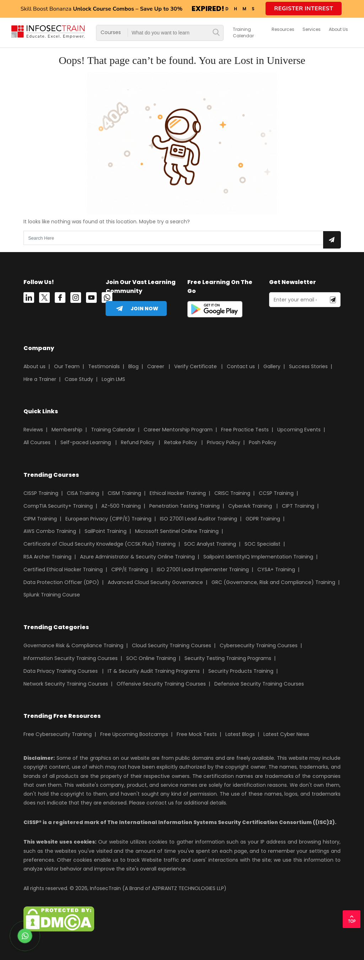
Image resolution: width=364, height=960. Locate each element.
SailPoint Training (106, 531)
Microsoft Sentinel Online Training (177, 531)
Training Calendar (243, 32)
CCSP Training (276, 493)
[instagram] (75, 299)
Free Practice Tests (245, 429)
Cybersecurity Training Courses (259, 645)
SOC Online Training (151, 658)
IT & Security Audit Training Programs (154, 671)
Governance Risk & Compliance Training (73, 645)
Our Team (67, 366)
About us (34, 366)
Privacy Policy (223, 442)
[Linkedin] (28, 299)
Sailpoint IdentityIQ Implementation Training (258, 556)
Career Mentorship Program (178, 429)
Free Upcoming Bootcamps (134, 734)
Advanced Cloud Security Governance (155, 582)
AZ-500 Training (121, 505)
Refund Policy (137, 442)
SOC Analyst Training (210, 543)
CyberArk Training (250, 505)
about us (338, 29)
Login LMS (113, 379)
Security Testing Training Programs (227, 658)
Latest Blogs (240, 734)
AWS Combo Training (49, 531)
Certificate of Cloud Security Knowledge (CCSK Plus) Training (99, 543)
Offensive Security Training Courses (161, 683)
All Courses (36, 442)
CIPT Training (298, 505)
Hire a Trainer (39, 379)
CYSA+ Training (276, 569)
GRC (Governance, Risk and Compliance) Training (273, 582)
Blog (133, 366)
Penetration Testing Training (184, 505)
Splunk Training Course (51, 594)
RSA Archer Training (47, 556)
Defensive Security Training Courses (259, 683)
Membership (67, 429)
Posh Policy (262, 442)
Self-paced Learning (85, 442)
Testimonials (104, 366)
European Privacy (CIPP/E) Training (108, 518)
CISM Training (124, 493)
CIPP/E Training (129, 569)
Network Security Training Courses (65, 683)
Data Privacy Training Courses (60, 671)
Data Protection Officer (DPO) (61, 582)
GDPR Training (263, 518)
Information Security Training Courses (70, 658)
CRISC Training (232, 493)
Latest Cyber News (286, 734)
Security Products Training (240, 671)
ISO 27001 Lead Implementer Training (203, 569)
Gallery (271, 366)
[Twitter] (44, 299)
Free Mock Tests (197, 734)
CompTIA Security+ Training (58, 505)
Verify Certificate (196, 366)
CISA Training (83, 493)
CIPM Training (40, 518)
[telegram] (136, 308)
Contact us (241, 366)
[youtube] (91, 299)
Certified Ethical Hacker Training (63, 569)
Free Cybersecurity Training (57, 734)
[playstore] (214, 310)
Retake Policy (180, 442)
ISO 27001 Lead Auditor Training (198, 518)
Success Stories (308, 366)
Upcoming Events (299, 429)
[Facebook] (60, 299)
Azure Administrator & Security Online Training (137, 556)
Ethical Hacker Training (178, 493)
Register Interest (303, 8)
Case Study (79, 379)
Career (155, 366)
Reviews (33, 429)
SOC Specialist (262, 543)
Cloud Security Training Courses (171, 645)
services (312, 29)
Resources (283, 29)
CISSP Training (40, 493)
